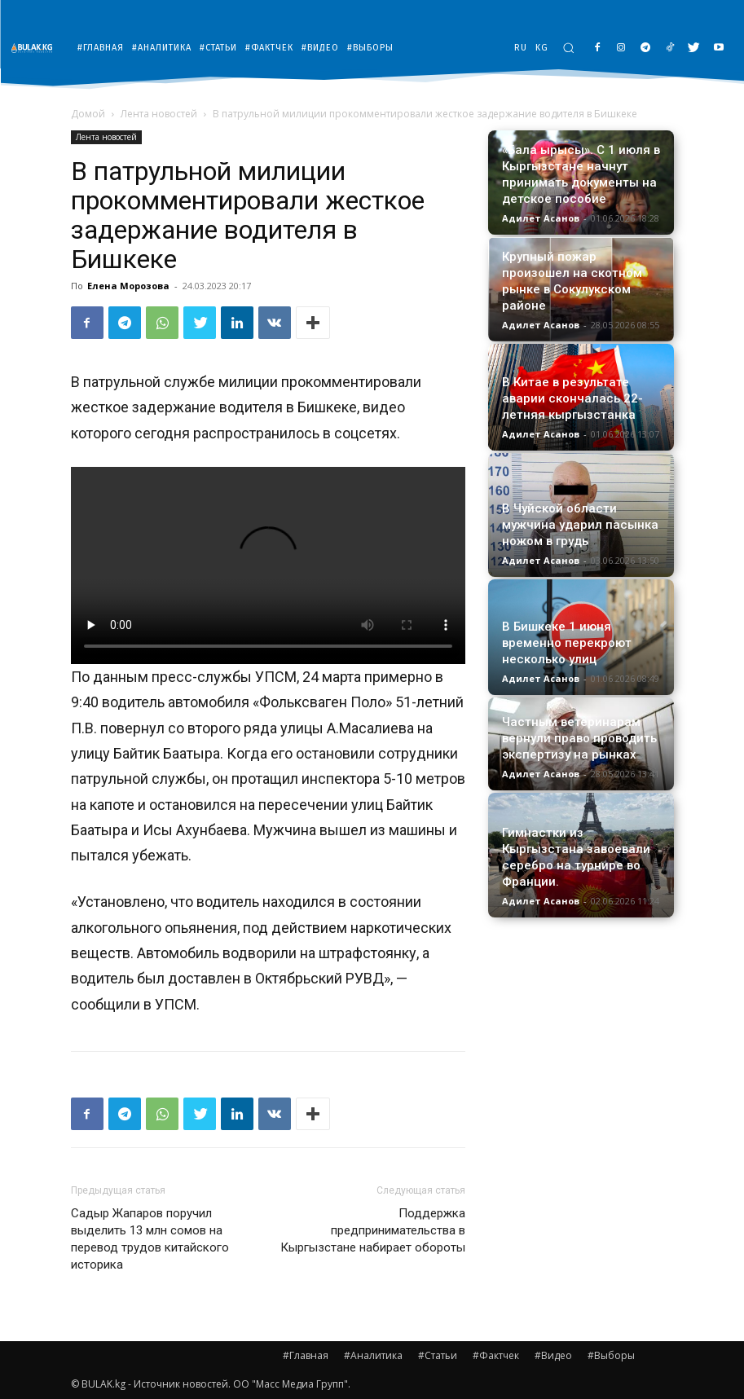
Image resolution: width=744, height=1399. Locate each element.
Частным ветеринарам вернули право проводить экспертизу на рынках (579, 738)
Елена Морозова (128, 285)
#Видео (553, 1355)
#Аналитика (373, 1355)
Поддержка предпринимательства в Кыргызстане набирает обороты (372, 1230)
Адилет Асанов (540, 218)
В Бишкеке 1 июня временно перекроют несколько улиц (567, 643)
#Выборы (611, 1355)
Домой (88, 114)
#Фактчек (496, 1355)
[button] (568, 48)
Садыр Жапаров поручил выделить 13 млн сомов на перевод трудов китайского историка (150, 1239)
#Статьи (437, 1355)
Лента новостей (159, 114)
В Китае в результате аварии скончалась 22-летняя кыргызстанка (572, 398)
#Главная (305, 1355)
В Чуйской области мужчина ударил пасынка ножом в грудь (580, 524)
